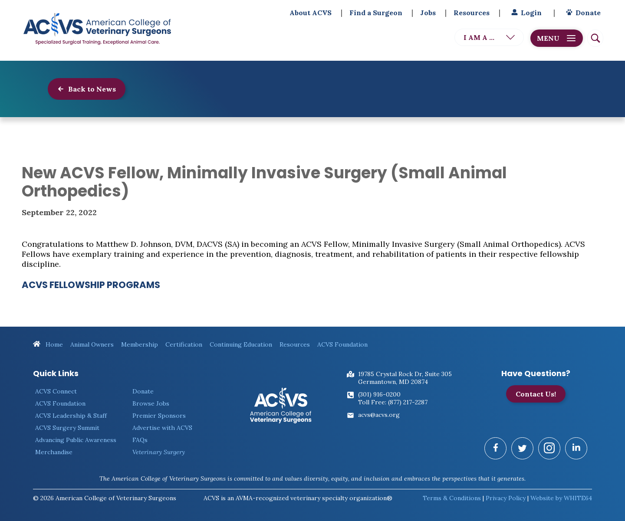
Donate (582, 12)
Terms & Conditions (452, 498)
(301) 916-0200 (379, 394)
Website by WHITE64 (561, 498)
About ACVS (310, 12)
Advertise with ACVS (162, 428)
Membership (139, 344)
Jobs (428, 12)
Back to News (86, 89)
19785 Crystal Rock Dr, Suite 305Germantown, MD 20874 (405, 378)
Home (48, 344)
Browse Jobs (150, 403)
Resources (472, 12)
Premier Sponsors (159, 415)
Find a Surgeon (375, 12)
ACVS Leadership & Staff (71, 415)
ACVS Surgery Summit (67, 428)
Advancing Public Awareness (75, 440)
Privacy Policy (506, 498)
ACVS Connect (56, 391)
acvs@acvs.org (379, 415)
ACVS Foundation (342, 344)
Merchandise (53, 452)
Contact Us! (536, 394)
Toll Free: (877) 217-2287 (393, 402)
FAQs (140, 440)
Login (525, 12)
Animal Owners (92, 344)
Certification (183, 344)
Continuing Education (241, 344)
